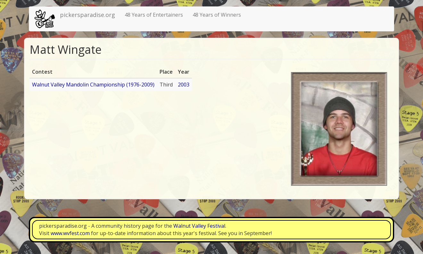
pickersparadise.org (87, 15)
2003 (183, 84)
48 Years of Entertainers (154, 14)
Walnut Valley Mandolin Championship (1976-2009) (93, 84)
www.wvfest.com (70, 233)
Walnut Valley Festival (199, 225)
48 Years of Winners (217, 14)
